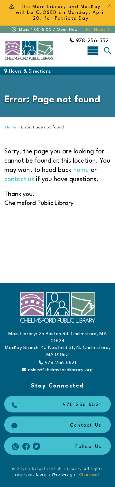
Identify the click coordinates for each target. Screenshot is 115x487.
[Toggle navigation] (93, 50)
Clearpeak (89, 475)
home (81, 170)
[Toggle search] (107, 50)
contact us (19, 179)
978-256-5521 (90, 40)
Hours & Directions (27, 71)
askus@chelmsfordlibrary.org (57, 369)
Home (10, 127)
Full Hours (98, 30)
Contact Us (56, 425)
